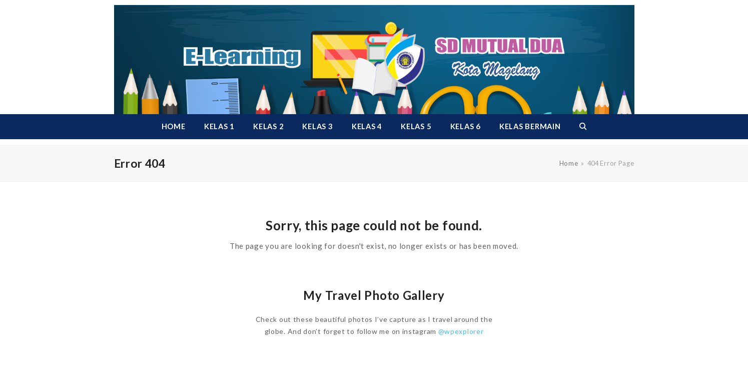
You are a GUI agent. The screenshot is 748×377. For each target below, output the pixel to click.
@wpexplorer (461, 331)
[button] (583, 126)
